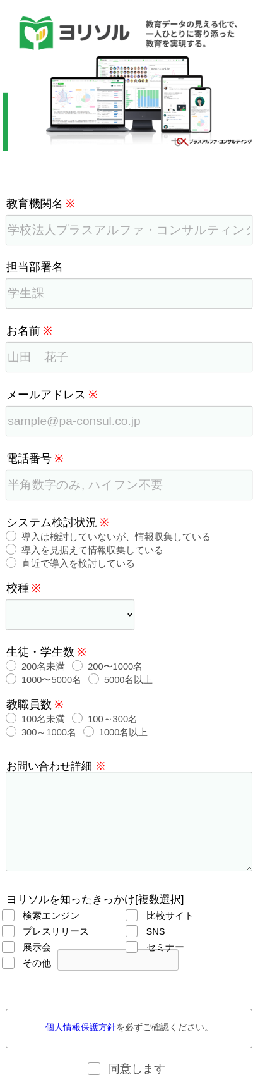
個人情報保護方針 (80, 1027)
